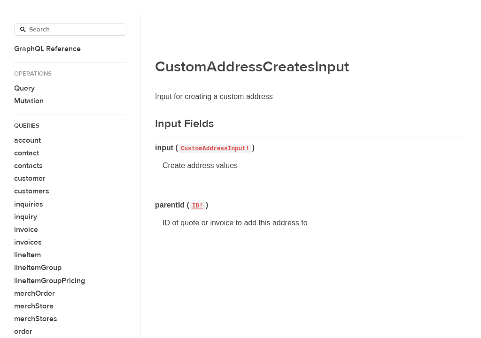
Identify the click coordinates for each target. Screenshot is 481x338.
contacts (28, 165)
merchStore (34, 306)
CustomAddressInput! (215, 148)
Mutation (29, 101)
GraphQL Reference (47, 49)
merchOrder (34, 293)
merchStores (35, 318)
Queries (26, 126)
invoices (28, 242)
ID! (197, 205)
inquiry (25, 217)
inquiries (28, 204)
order (23, 331)
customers (31, 191)
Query (24, 88)
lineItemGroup (38, 267)
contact (26, 153)
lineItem (27, 255)
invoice (26, 229)
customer (30, 178)
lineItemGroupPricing (49, 280)
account (27, 140)
